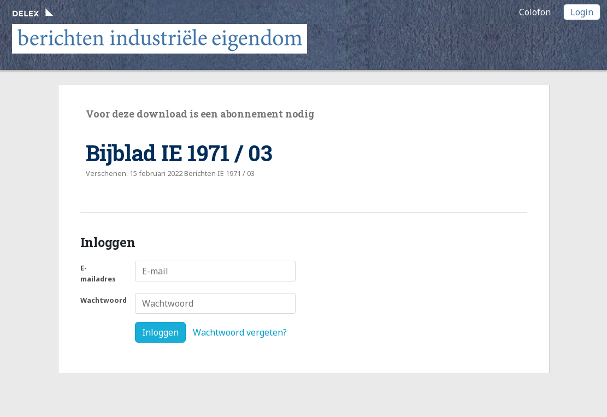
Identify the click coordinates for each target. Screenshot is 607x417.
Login (581, 12)
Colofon (535, 12)
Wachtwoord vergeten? (240, 332)
